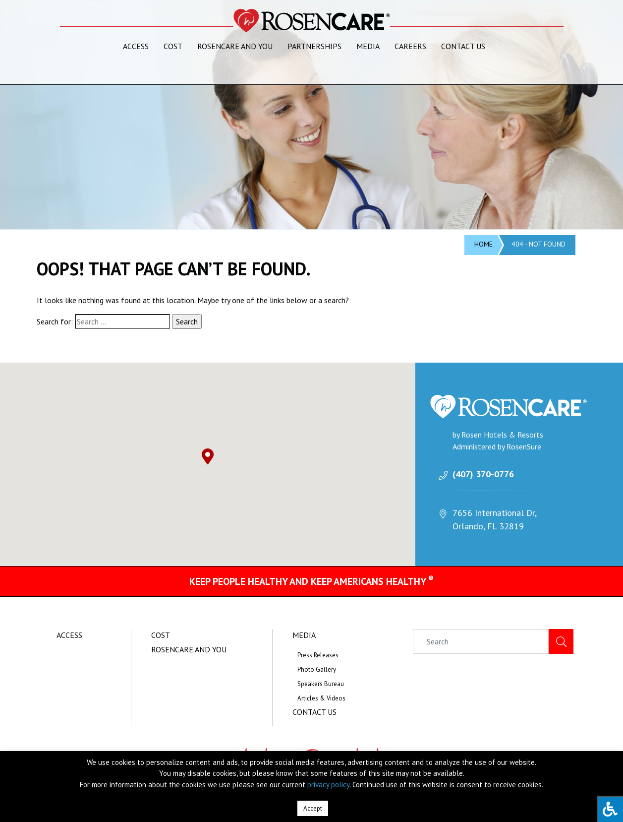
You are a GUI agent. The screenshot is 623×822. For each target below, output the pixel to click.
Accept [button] (312, 808)
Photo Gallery (316, 669)
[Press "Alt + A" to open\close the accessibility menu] (610, 809)
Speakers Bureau (320, 684)
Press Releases (318, 655)
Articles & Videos (321, 698)
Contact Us (463, 46)
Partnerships (314, 46)
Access (136, 46)
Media (368, 46)
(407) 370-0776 (483, 474)
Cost (173, 46)
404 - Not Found (538, 244)
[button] (208, 456)
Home (483, 244)
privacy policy (328, 784)
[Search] (481, 641)
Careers (410, 46)
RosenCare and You (235, 46)
